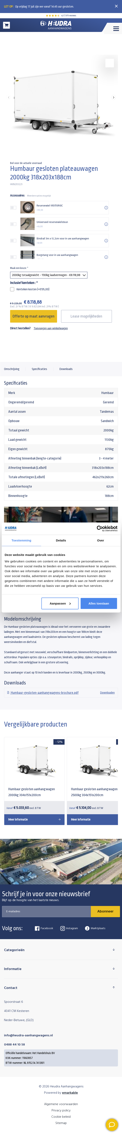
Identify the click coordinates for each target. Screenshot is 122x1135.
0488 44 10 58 (14, 1044)
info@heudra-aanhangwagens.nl (28, 1035)
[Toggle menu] (112, 28)
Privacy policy (61, 1110)
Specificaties (39, 369)
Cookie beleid (61, 1117)
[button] (113, 97)
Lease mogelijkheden (86, 316)
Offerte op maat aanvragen (33, 316)
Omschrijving (11, 369)
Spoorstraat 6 (13, 1002)
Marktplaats (95, 928)
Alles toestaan (98, 603)
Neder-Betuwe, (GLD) (19, 1020)
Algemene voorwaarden (61, 1104)
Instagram (69, 928)
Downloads (66, 369)
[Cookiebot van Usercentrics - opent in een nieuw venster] (99, 529)
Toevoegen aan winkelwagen (51, 328)
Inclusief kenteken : (24, 283)
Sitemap (61, 1123)
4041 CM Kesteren (16, 1011)
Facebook (44, 928)
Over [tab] (100, 540)
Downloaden (61, 693)
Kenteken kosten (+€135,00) (33, 289)
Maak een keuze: (19, 268)
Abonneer (105, 912)
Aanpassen (60, 603)
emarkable (70, 1093)
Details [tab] (61, 540)
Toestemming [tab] (21, 540)
